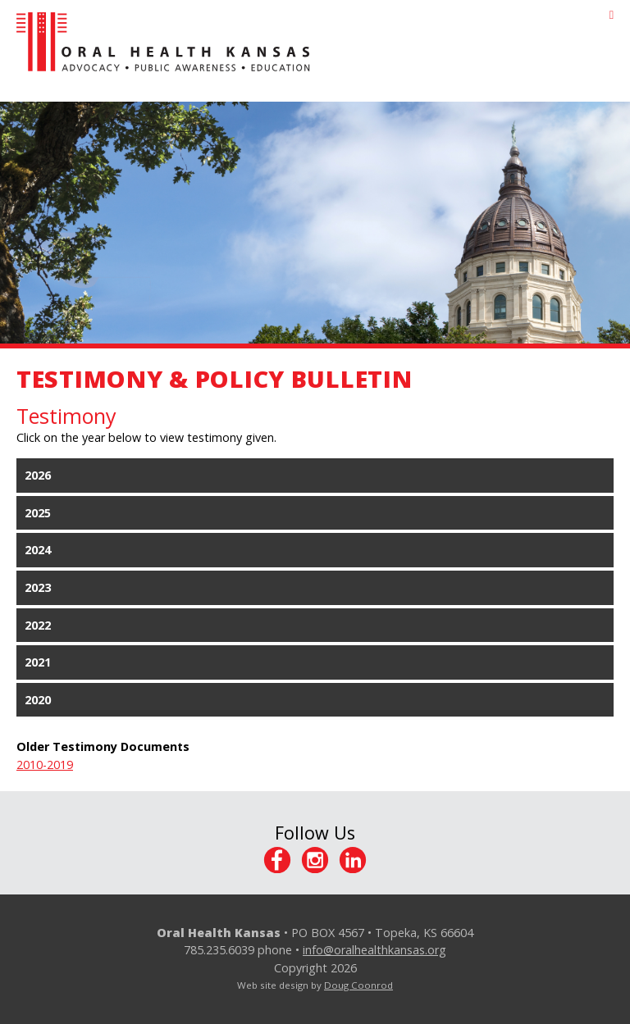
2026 (38, 475)
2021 (38, 662)
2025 (38, 513)
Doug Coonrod (358, 985)
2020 (38, 700)
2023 (38, 587)
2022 (38, 625)
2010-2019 (44, 764)
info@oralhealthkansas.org (374, 950)
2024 (38, 550)
